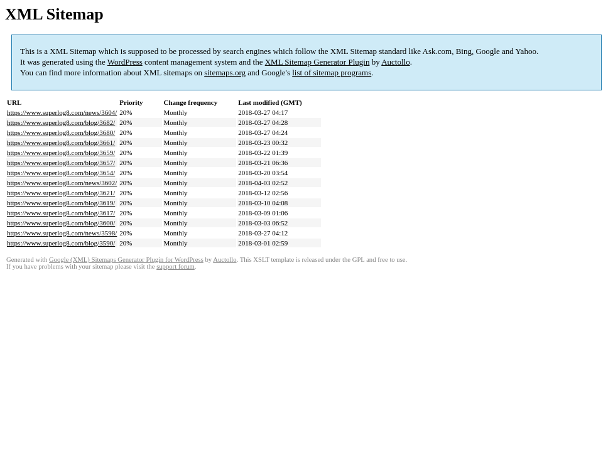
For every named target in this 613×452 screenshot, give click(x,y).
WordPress (125, 62)
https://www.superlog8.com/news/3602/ (62, 182)
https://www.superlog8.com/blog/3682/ (61, 122)
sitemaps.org (225, 72)
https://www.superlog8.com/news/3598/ (62, 233)
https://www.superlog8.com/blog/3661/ (61, 142)
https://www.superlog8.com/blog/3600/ (61, 223)
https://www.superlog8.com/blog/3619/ (61, 203)
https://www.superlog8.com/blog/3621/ (61, 192)
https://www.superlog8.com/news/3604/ (62, 112)
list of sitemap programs (331, 72)
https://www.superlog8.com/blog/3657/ (61, 162)
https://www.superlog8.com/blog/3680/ (61, 132)
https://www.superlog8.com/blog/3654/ (61, 172)
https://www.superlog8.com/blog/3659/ (61, 152)
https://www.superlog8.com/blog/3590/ (61, 243)
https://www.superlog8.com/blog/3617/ (61, 213)
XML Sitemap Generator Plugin (317, 62)
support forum (175, 266)
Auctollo (395, 62)
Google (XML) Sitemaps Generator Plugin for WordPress (126, 259)
